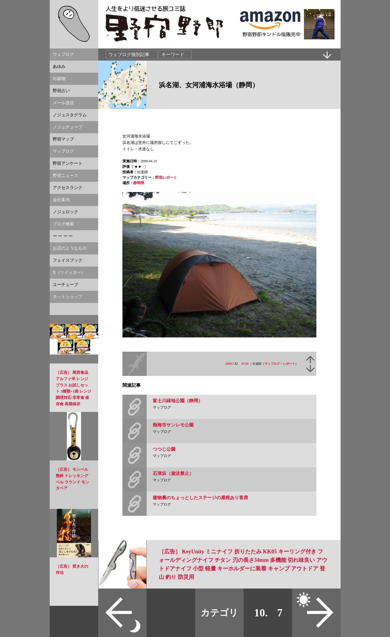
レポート (289, 363)
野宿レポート (166, 177)
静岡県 (138, 183)
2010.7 (230, 363)
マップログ (272, 363)
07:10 (245, 363)
